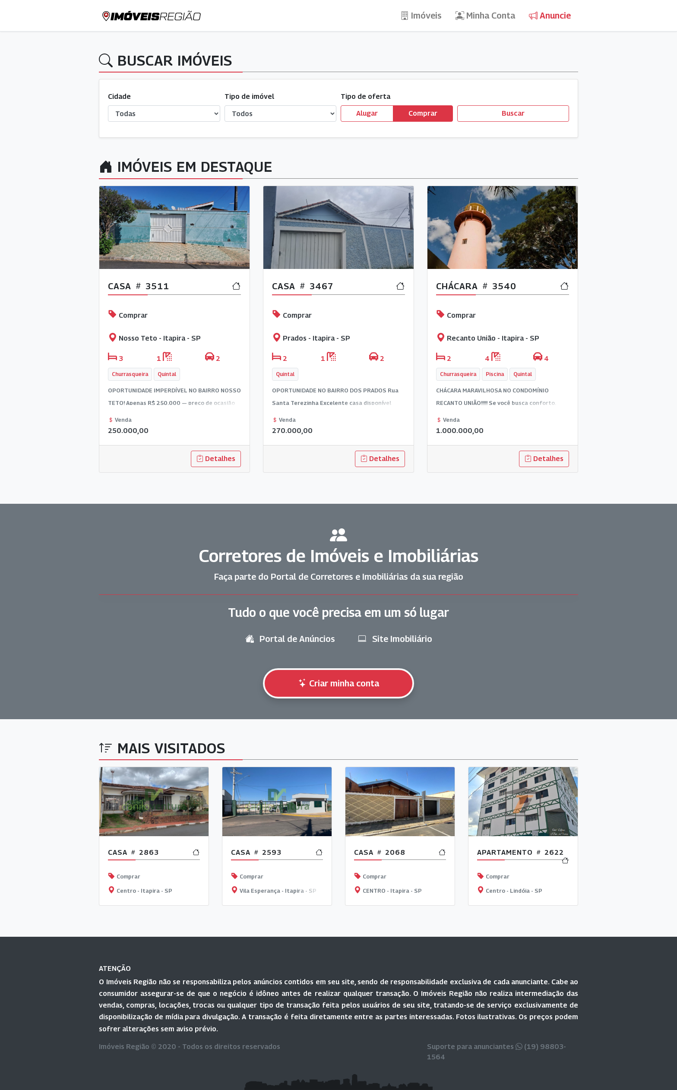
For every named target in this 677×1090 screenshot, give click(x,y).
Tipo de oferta (365, 96)
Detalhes (215, 459)
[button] (135, 334)
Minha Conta (485, 15)
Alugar (367, 112)
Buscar (513, 113)
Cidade (119, 96)
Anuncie (550, 15)
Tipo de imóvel (249, 96)
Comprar (422, 112)
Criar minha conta (338, 683)
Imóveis (421, 15)
